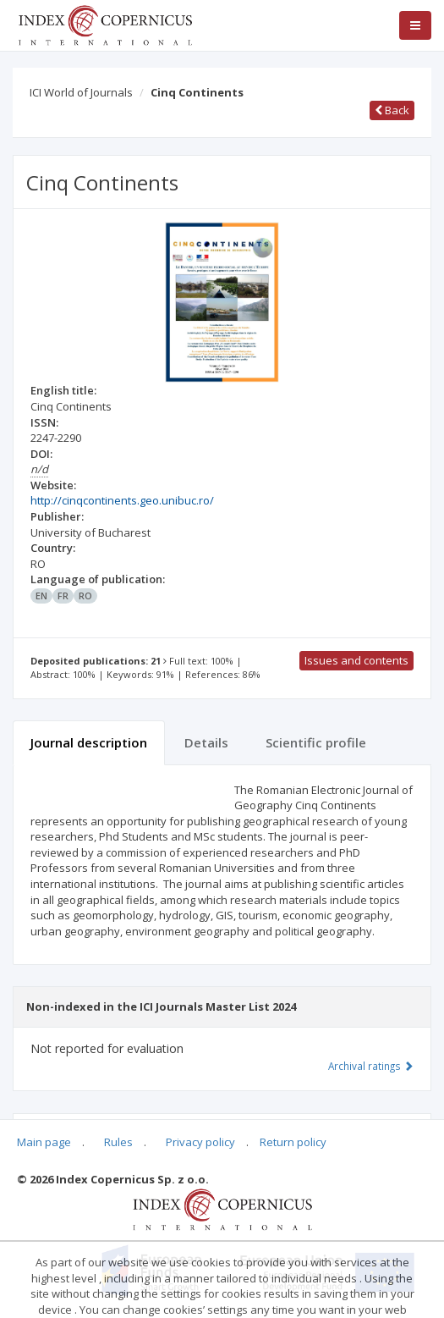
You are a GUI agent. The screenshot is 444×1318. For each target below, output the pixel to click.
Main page (44, 1142)
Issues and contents (356, 660)
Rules (118, 1142)
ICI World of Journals (81, 92)
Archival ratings (371, 1066)
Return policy (293, 1142)
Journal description (88, 742)
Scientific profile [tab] (316, 742)
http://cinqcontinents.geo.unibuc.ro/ (122, 500)
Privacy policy (200, 1142)
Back (392, 110)
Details (206, 742)
